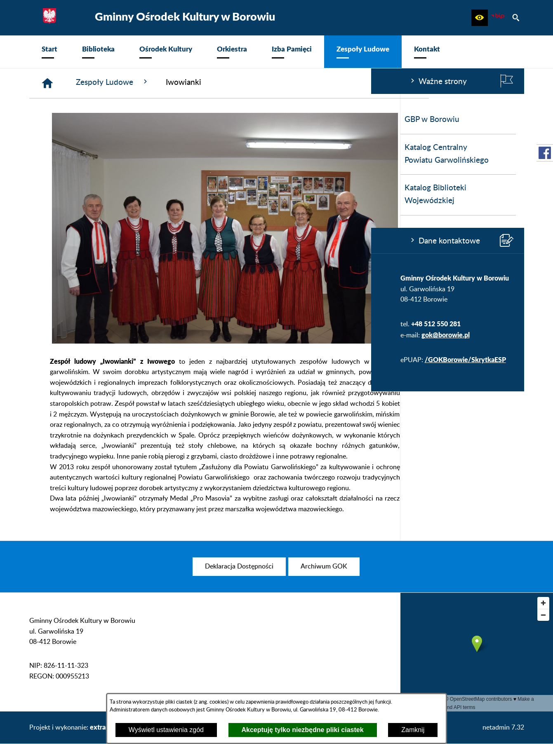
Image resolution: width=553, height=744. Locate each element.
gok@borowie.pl (74, 334)
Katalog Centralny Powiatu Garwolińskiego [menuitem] (75, 154)
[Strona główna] (171, 83)
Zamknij (412, 729)
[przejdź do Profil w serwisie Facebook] (545, 153)
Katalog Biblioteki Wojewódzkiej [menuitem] (64, 194)
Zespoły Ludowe (236, 82)
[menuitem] (49, 51)
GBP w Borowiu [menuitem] (60, 120)
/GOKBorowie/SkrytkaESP (94, 359)
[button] (479, 17)
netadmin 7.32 (503, 727)
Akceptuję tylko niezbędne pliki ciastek (303, 729)
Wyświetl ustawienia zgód (166, 729)
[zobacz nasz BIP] (497, 17)
